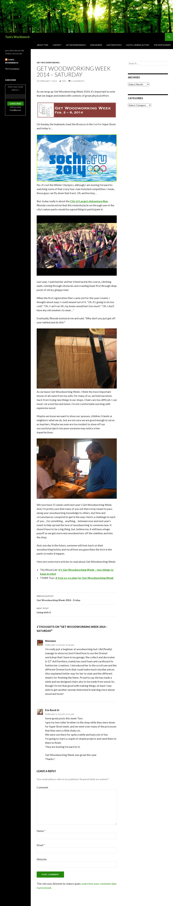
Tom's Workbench (17, 37)
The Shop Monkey (162, 45)
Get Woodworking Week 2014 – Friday (77, 598)
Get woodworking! (76, 45)
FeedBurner (15, 110)
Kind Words (96, 45)
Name (41, 830)
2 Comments (77, 81)
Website (42, 859)
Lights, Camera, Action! (137, 45)
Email (41, 845)
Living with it (77, 610)
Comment (42, 787)
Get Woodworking (48, 62)
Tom (63, 81)
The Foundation (12, 69)
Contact (57, 45)
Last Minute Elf (114, 45)
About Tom (42, 45)
